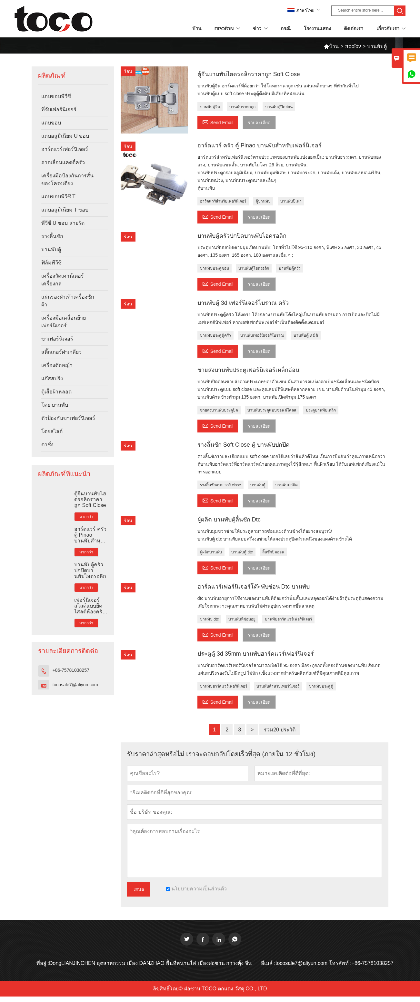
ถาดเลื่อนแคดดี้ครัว (63, 162)
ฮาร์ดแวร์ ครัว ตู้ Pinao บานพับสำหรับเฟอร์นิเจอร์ (90, 535)
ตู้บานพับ (263, 201)
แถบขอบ (51, 122)
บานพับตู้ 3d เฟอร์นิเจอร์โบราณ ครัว (243, 303)
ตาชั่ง (47, 444)
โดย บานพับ (54, 405)
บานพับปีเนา (291, 201)
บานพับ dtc (209, 619)
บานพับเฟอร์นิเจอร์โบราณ (262, 335)
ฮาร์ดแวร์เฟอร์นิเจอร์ (64, 149)
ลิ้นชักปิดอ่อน (273, 552)
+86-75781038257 (71, 670)
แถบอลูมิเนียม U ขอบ (65, 136)
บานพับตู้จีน (210, 106)
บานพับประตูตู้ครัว (215, 335)
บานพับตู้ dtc (242, 552)
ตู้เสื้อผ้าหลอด (56, 391)
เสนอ (139, 889)
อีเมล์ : (268, 963)
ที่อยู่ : (42, 963)
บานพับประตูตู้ (321, 686)
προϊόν (353, 46)
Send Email (218, 121)
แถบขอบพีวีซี (56, 96)
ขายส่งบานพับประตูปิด (219, 410)
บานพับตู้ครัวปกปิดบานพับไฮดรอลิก (90, 570)
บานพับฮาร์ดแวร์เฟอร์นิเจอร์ (288, 619)
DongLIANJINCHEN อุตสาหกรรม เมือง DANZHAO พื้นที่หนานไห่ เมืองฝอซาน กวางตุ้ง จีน (150, 963)
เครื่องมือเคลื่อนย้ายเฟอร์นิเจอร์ (63, 321)
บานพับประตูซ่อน (214, 268)
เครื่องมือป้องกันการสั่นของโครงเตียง (67, 179)
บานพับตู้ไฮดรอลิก (253, 268)
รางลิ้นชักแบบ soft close (220, 485)
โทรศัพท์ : (340, 963)
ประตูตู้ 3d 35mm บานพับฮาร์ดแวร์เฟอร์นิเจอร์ (255, 653)
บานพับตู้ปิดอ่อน (279, 106)
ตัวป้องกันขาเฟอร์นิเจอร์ (68, 418)
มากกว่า (86, 516)
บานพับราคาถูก (242, 106)
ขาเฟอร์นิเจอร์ (57, 339)
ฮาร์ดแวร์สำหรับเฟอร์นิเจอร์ (223, 201)
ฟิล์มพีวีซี (51, 262)
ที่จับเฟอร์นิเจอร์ (58, 109)
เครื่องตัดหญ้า (57, 365)
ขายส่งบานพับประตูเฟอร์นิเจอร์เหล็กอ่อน (248, 370)
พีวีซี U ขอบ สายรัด (63, 223)
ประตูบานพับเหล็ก (321, 410)
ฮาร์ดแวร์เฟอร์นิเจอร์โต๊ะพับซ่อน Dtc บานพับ (253, 586)
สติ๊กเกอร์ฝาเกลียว (61, 352)
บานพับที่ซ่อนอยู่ (241, 619)
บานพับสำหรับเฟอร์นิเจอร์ (277, 686)
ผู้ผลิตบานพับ (211, 552)
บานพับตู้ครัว (290, 268)
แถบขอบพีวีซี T (58, 196)
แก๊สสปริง (52, 378)
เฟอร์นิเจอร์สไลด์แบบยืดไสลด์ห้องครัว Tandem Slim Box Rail (89, 606)
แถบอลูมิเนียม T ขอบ (64, 210)
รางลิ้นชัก (52, 236)
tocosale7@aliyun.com (75, 684)
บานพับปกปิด (286, 485)
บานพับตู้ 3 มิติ (306, 335)
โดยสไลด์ (52, 431)
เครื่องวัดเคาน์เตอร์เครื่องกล (62, 279)
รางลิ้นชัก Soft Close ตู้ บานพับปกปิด (243, 444)
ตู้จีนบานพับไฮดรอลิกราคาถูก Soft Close (90, 499)
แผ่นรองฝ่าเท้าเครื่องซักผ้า (67, 300)
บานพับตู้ (51, 249)
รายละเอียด (259, 122)
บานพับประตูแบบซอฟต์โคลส (271, 410)
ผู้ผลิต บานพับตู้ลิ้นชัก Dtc (229, 519)
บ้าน (331, 46)
